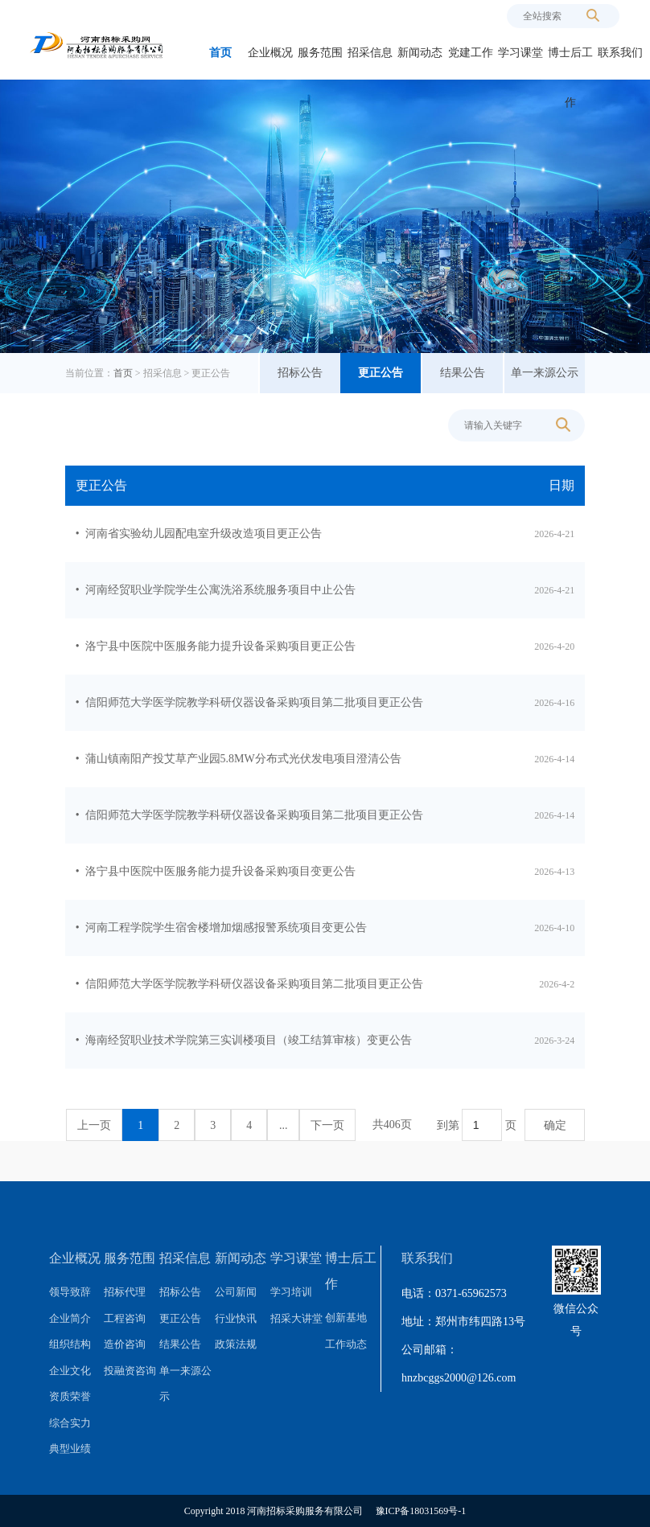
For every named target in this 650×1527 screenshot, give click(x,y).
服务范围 (320, 53)
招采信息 (370, 53)
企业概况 (270, 53)
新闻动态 (419, 53)
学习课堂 (520, 53)
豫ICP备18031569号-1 (421, 1511)
